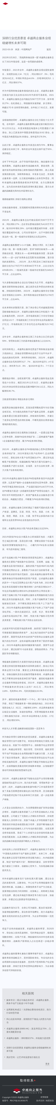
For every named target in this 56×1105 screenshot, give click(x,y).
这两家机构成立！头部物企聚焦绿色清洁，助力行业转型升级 (28, 1011)
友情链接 (44, 1097)
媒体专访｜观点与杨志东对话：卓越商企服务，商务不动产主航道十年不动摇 (28, 1002)
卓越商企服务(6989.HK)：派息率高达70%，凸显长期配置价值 (28, 1030)
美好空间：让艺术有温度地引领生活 (23, 1057)
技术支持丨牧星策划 (45, 1100)
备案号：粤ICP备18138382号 (15, 1100)
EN (28, 4)
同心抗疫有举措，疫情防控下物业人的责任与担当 (28, 1021)
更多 (47, 1064)
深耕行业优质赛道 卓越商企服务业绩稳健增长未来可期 (28, 1049)
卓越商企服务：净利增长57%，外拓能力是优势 (28, 1038)
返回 (49, 49)
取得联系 (28, 1080)
